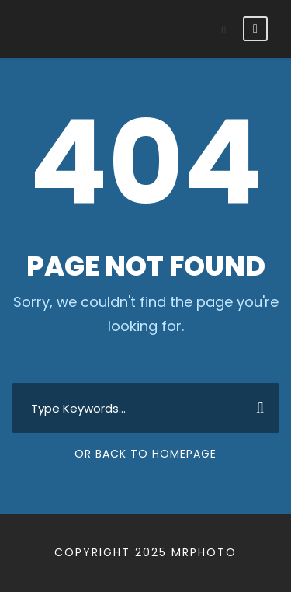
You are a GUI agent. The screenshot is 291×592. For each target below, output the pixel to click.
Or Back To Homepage (145, 453)
